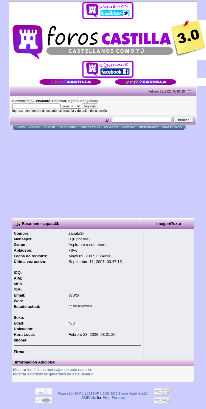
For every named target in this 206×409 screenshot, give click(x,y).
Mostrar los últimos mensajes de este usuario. (52, 369)
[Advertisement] (78, 172)
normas (35, 127)
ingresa (73, 101)
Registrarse (149, 127)
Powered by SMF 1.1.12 (74, 393)
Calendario (67, 127)
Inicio (21, 127)
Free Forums (114, 397)
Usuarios (111, 127)
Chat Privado (172, 127)
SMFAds (88, 397)
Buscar (49, 127)
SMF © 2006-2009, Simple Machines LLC (120, 393)
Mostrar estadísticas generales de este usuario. (54, 374)
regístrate (90, 101)
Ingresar (129, 127)
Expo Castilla (90, 127)
